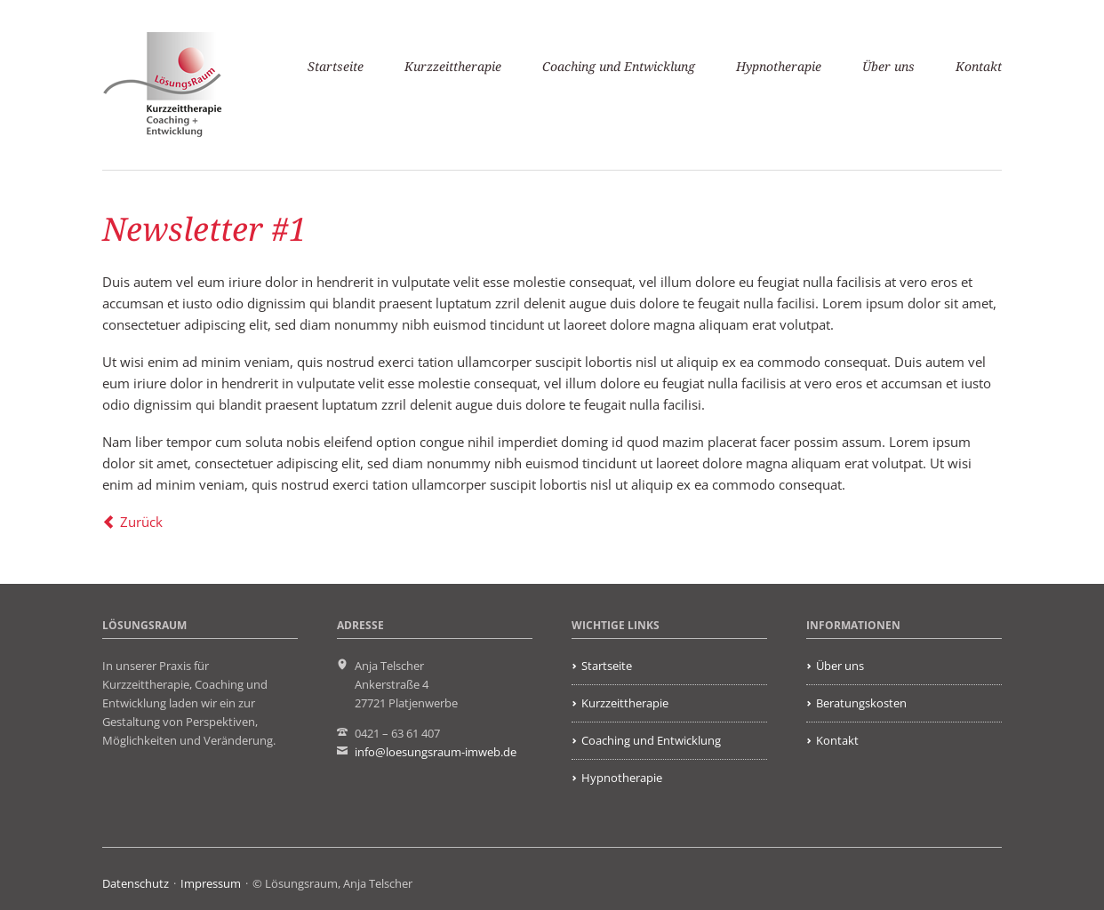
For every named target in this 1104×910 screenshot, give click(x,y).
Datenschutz (135, 883)
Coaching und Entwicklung (618, 67)
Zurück (141, 522)
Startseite (336, 67)
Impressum (210, 883)
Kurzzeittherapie (452, 67)
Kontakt (979, 67)
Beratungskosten (861, 703)
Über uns (888, 67)
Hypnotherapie (778, 67)
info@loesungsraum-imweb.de (435, 752)
